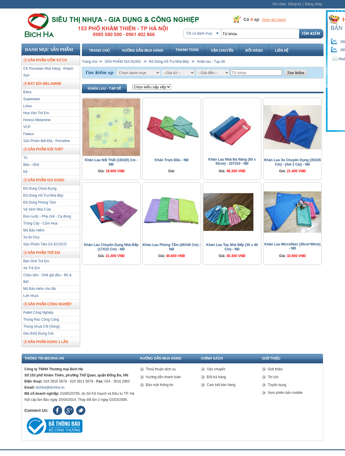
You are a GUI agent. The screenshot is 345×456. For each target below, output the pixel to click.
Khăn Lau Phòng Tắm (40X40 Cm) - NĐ (172, 247)
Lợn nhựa (30, 296)
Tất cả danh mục (199, 33)
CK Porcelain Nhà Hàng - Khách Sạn (48, 72)
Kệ (25, 172)
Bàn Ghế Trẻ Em (36, 261)
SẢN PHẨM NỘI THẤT (43, 149)
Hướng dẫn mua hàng (142, 51)
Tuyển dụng (277, 385)
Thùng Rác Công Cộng (41, 319)
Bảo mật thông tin (159, 385)
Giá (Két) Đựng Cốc (38, 333)
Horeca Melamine (37, 120)
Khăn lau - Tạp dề (211, 62)
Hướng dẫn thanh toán (163, 377)
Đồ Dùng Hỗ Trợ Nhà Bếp (43, 195)
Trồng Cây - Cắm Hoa (40, 223)
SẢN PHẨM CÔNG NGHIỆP (47, 304)
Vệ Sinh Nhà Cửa (37, 209)
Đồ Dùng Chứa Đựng (39, 188)
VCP (26, 127)
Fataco (28, 134)
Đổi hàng (254, 51)
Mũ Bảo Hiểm (33, 230)
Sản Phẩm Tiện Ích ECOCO (45, 244)
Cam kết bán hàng (221, 385)
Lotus (27, 106)
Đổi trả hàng (216, 377)
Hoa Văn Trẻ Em (36, 113)
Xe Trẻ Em (31, 268)
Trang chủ (99, 51)
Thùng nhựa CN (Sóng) (41, 326)
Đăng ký (294, 4)
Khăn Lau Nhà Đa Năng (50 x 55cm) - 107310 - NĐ (232, 161)
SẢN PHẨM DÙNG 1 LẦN (45, 342)
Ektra (27, 92)
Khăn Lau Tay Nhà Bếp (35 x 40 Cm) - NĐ (232, 247)
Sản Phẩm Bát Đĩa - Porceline (46, 141)
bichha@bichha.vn (50, 387)
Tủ (25, 158)
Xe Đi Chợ (31, 237)
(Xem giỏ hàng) (274, 20)
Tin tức (273, 377)
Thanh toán (187, 50)
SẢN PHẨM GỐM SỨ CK (45, 60)
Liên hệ (281, 51)
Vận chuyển (222, 51)
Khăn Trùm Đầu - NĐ (172, 160)
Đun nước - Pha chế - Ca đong (47, 216)
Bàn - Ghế (31, 165)
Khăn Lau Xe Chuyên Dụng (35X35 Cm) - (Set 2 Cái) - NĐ (292, 162)
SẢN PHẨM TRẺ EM (41, 253)
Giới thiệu (275, 369)
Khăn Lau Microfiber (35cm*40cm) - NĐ (292, 246)
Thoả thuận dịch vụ (161, 369)
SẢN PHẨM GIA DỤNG (43, 180)
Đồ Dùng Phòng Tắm (39, 202)
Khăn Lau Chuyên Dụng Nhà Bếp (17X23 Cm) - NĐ (111, 247)
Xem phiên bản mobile (285, 393)
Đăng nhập (313, 4)
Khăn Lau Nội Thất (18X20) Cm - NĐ (111, 162)
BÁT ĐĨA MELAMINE (42, 84)
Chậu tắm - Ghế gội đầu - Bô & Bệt (47, 278)
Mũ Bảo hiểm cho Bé (39, 289)
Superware (31, 99)
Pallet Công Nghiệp (38, 312)
